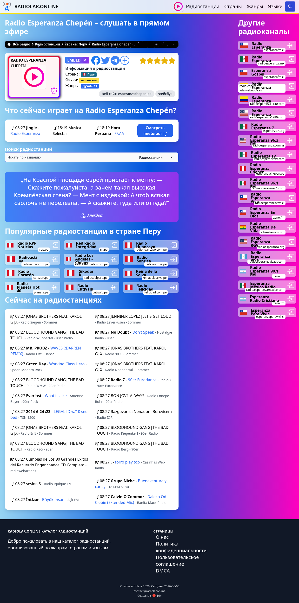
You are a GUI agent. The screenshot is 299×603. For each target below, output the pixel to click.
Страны (233, 6)
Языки (275, 6)
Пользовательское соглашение (177, 560)
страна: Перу (76, 44)
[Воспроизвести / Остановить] (178, 6)
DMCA (163, 570)
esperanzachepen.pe (134, 93)
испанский (89, 80)
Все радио (18, 44)
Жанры (255, 6)
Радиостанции (202, 6)
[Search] (290, 6)
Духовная (90, 86)
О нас (162, 537)
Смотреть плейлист (155, 130)
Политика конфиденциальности (181, 547)
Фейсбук (165, 93)
